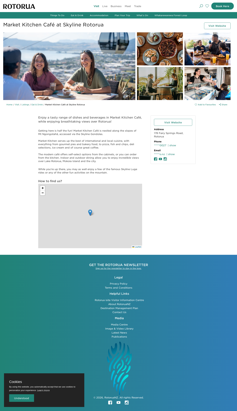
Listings (25, 104)
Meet (127, 6)
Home (9, 104)
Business (115, 6)
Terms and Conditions (118, 287)
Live (104, 6)
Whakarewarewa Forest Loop (170, 15)
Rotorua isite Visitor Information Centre (119, 299)
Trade (137, 6)
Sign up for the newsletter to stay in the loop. (118, 268)
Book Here (222, 6)
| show (172, 145)
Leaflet (136, 247)
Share (223, 104)
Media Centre (119, 324)
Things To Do (57, 15)
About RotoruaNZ (119, 303)
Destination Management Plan (119, 307)
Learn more (43, 390)
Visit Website (217, 25)
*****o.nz (159, 154)
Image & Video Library (119, 328)
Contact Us (119, 311)
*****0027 (160, 145)
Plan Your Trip (122, 15)
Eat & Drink (77, 15)
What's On (142, 15)
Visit (96, 6)
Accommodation (99, 15)
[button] (90, 212)
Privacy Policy (118, 283)
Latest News (119, 332)
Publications (119, 336)
